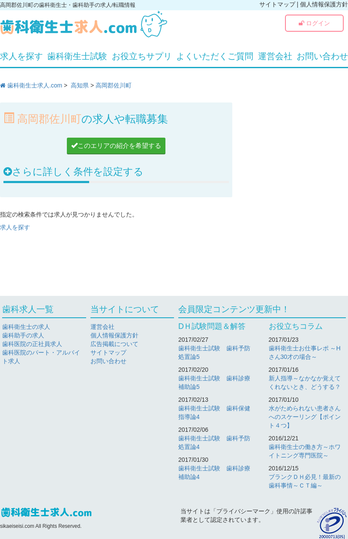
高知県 (80, 85)
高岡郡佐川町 (114, 85)
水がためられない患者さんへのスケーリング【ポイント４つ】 (305, 417)
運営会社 (275, 56)
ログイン (314, 23)
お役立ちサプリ (142, 56)
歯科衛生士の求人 (26, 326)
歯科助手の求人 (23, 335)
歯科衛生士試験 (77, 56)
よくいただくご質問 (214, 56)
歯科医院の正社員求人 (32, 343)
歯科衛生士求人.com (31, 85)
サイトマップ (277, 4)
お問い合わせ (322, 56)
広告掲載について (114, 343)
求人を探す (21, 56)
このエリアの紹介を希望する (116, 145)
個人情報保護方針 (324, 4)
